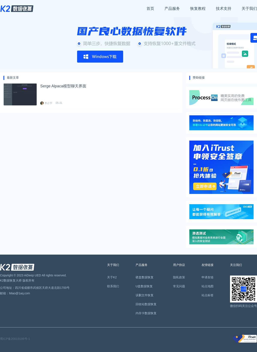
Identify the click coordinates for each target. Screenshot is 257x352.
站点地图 (208, 286)
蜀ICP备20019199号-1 (15, 338)
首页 (150, 8)
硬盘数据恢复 (145, 277)
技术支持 (223, 8)
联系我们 (113, 286)
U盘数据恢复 (144, 286)
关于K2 (112, 277)
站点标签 (208, 295)
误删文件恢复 (145, 295)
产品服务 (172, 8)
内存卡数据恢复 (146, 313)
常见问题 (179, 286)
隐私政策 (179, 277)
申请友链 (208, 277)
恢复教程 (198, 8)
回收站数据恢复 (146, 304)
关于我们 (249, 8)
